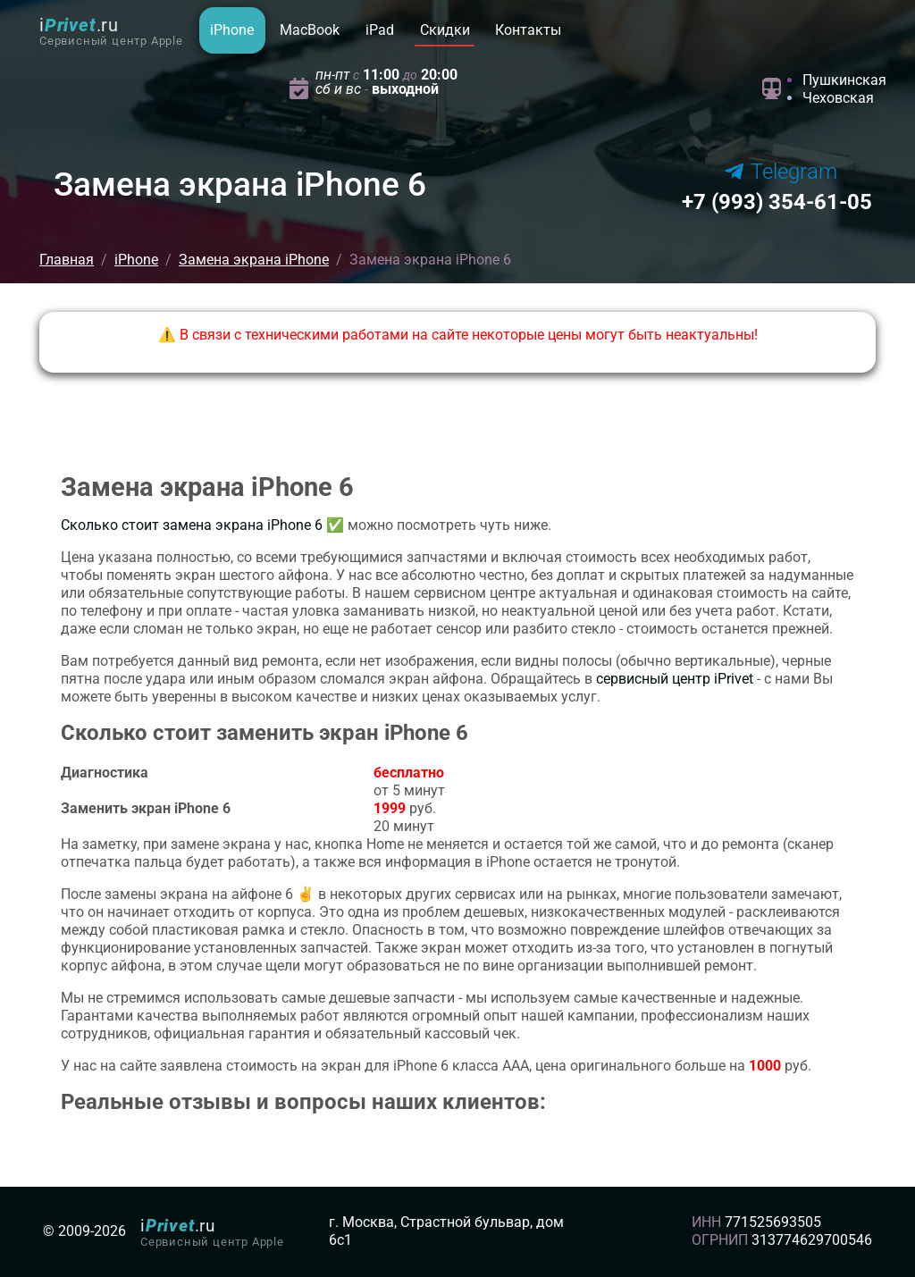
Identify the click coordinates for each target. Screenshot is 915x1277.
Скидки (445, 29)
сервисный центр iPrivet (674, 678)
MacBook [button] (310, 29)
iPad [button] (379, 29)
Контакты (528, 29)
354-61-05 (777, 201)
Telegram (781, 171)
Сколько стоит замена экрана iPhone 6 (192, 525)
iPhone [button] (232, 29)
